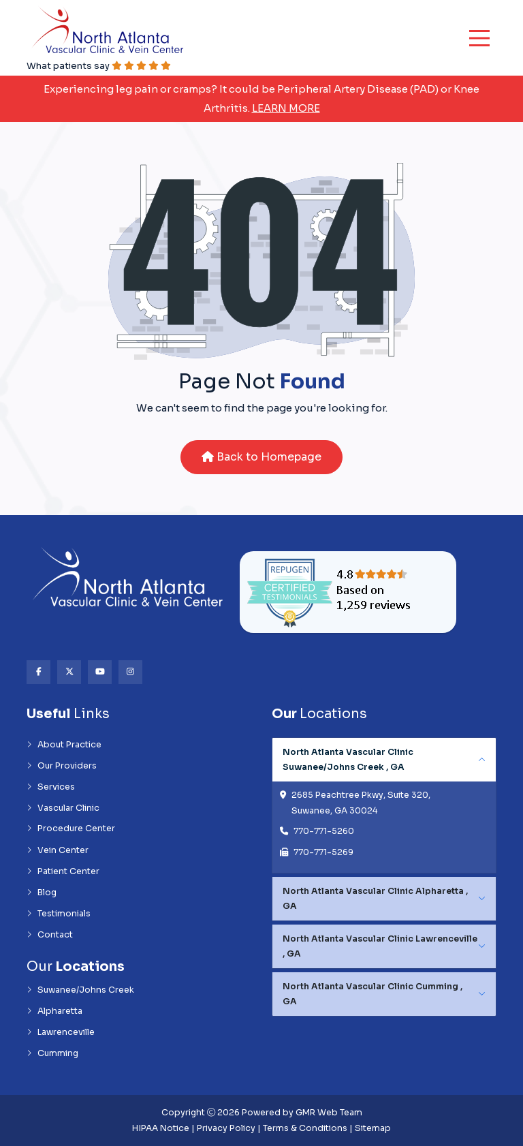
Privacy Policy (226, 1128)
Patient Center (63, 871)
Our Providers (62, 765)
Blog (42, 892)
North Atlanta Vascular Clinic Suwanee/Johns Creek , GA (348, 760)
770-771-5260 (324, 831)
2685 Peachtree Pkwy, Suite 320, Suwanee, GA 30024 (360, 803)
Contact (50, 934)
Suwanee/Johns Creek (80, 990)
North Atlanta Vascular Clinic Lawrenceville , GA (380, 946)
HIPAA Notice (160, 1128)
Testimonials (59, 913)
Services (51, 786)
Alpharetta (54, 1011)
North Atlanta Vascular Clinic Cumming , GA (372, 994)
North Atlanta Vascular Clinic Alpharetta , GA (375, 899)
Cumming (52, 1053)
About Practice (64, 744)
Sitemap (373, 1128)
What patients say (99, 66)
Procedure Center (71, 828)
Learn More (286, 108)
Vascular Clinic (63, 808)
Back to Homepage (261, 457)
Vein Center (58, 850)
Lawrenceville (61, 1032)
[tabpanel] (384, 805)
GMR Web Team (329, 1112)
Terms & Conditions (305, 1128)
